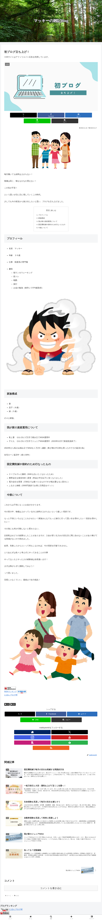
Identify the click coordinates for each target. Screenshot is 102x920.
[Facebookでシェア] (35, 115)
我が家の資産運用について (47, 216)
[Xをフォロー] (41, 727)
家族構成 (40, 213)
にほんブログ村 (11, 690)
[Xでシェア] (19, 115)
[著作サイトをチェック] (36, 727)
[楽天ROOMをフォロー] (56, 727)
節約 (13, 699)
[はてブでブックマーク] (51, 115)
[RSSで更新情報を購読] (65, 727)
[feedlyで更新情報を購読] (61, 727)
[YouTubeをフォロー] (51, 727)
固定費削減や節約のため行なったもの (51, 219)
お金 (7, 699)
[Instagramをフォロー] (46, 727)
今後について (42, 223)
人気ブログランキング (8, 900)
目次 (48, 204)
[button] (82, 115)
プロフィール (42, 209)
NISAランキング (10, 687)
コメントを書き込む (51, 872)
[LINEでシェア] (66, 115)
